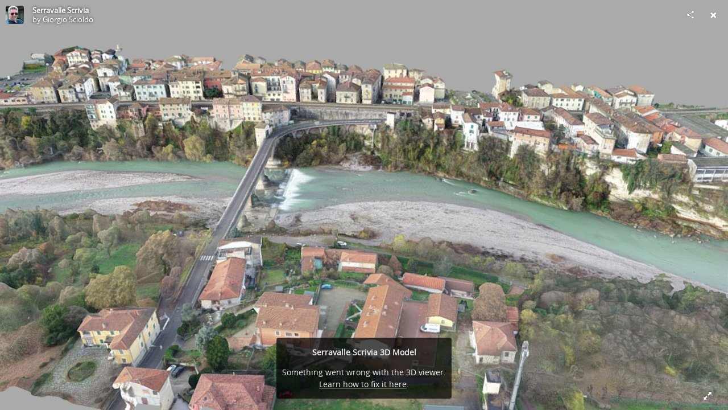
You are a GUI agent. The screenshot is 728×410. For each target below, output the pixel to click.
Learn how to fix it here (363, 384)
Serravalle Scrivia (60, 10)
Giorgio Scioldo (68, 19)
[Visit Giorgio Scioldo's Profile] (15, 15)
